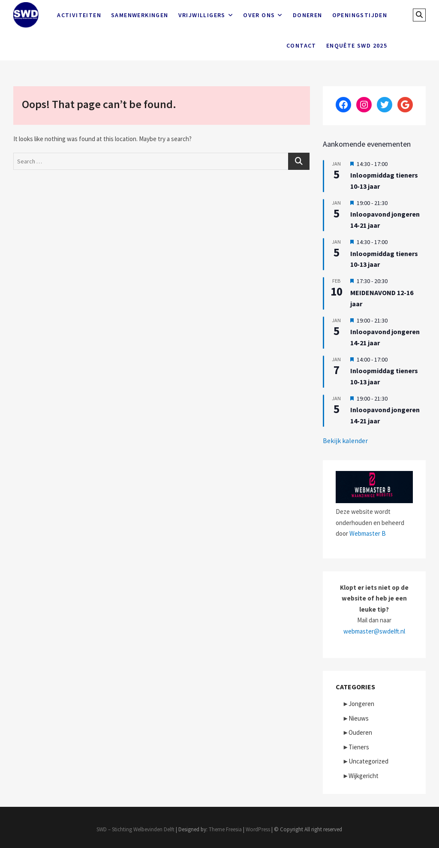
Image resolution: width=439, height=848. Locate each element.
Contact (301, 45)
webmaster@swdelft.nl (374, 631)
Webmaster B (367, 533)
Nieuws (359, 718)
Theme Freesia (225, 829)
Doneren (307, 15)
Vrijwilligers (202, 15)
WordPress (258, 829)
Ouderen (360, 732)
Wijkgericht (364, 776)
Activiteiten (79, 15)
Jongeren (361, 704)
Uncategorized (368, 761)
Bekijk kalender (345, 440)
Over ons (259, 15)
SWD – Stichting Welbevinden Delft (135, 829)
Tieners (359, 747)
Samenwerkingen (139, 15)
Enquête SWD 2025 (356, 45)
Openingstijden (360, 15)
